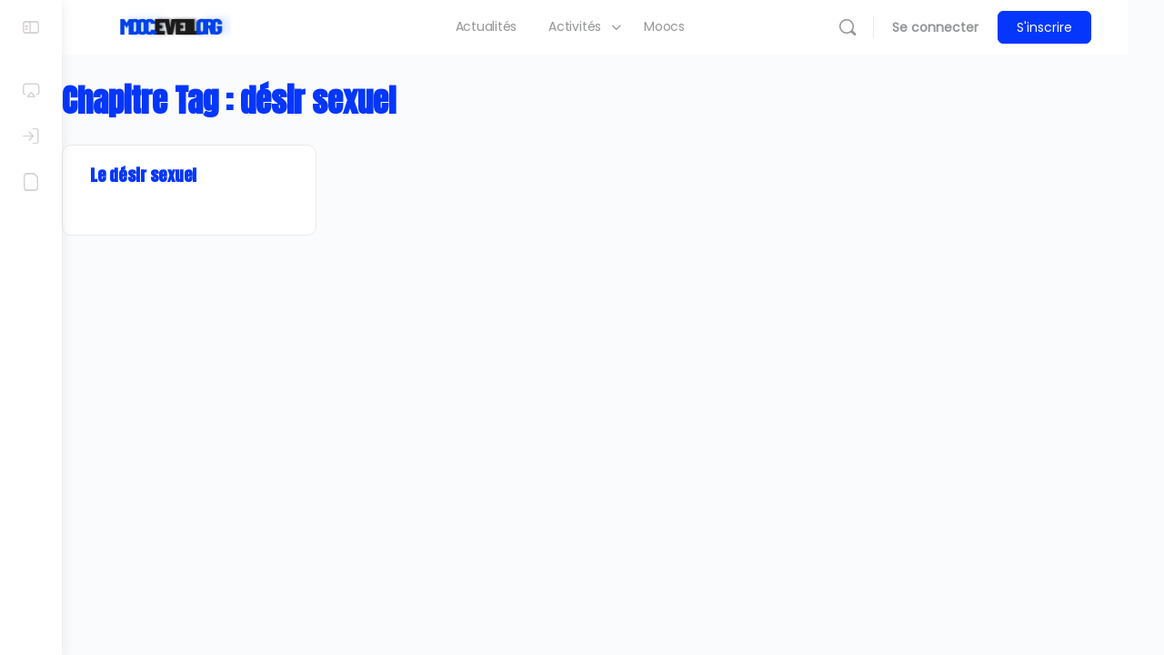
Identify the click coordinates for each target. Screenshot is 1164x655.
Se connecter (971, 27)
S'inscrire (1081, 27)
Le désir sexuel (179, 175)
